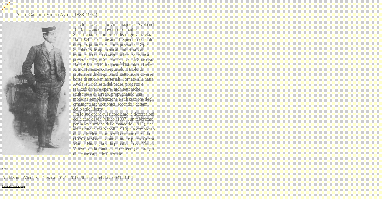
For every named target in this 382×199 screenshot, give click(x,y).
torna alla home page (13, 186)
